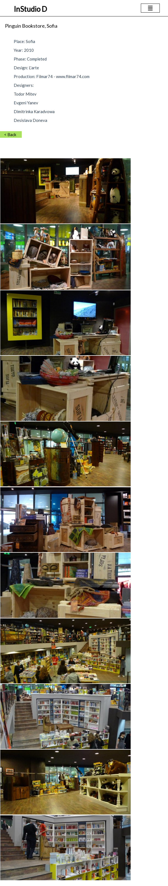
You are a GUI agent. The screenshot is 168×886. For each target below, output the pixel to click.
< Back (10, 134)
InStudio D (30, 9)
